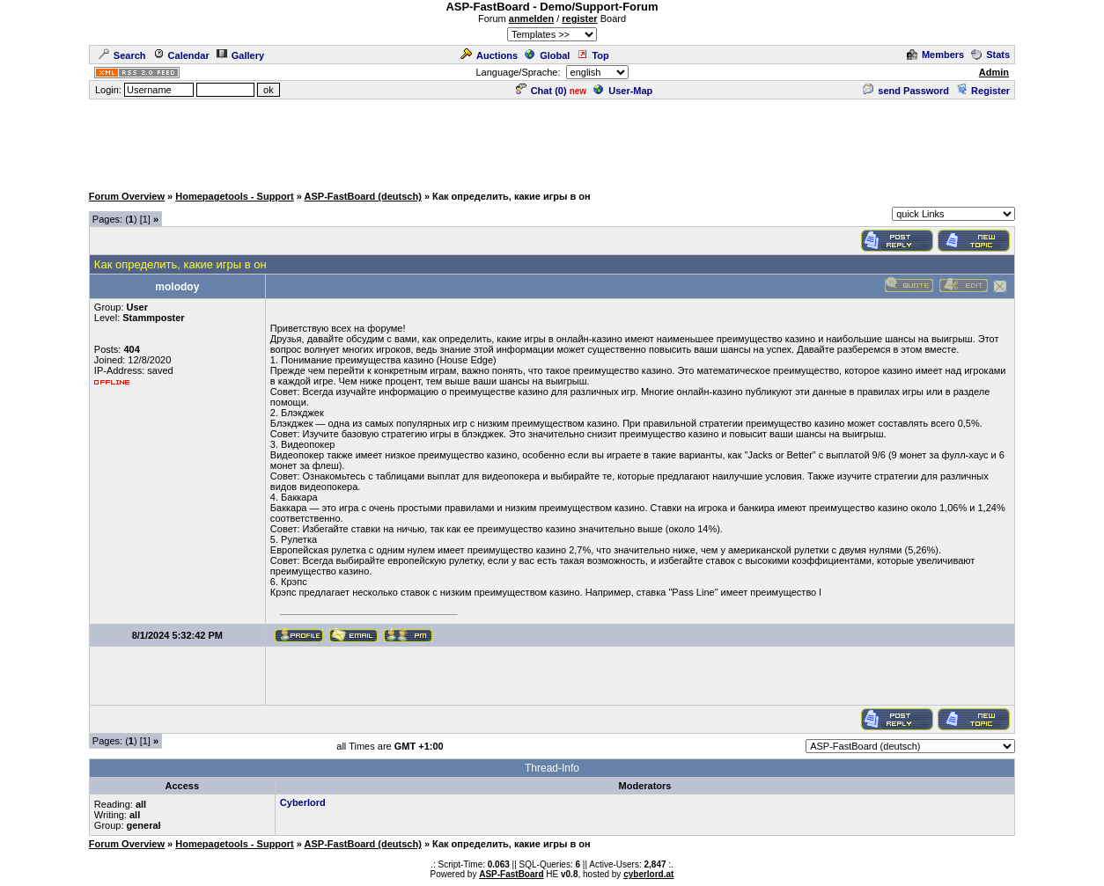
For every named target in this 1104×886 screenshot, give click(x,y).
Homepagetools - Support (234, 196)
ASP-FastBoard (511, 874)
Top (592, 55)
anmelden (531, 18)
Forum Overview (127, 196)
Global (547, 55)
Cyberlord (303, 802)
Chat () (541, 90)
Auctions (489, 55)
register (579, 18)
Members (935, 54)
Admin (994, 72)
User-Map (622, 90)
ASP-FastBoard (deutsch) (363, 196)
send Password (906, 90)
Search (122, 55)
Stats (990, 54)
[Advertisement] (552, 140)
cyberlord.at (648, 874)
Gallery (240, 55)
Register (983, 90)
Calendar (181, 55)
